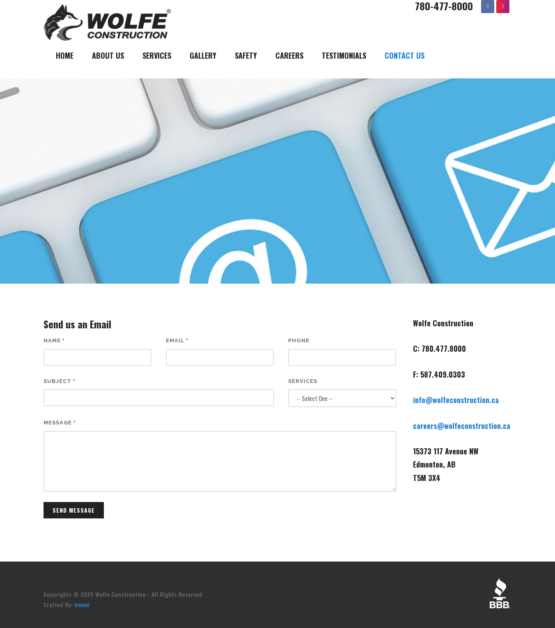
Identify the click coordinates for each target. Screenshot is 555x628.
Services (156, 55)
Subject (60, 381)
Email (177, 340)
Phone (299, 340)
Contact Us (404, 55)
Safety (246, 55)
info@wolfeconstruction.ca (456, 399)
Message (60, 422)
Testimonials (344, 55)
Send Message (74, 510)
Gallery (203, 55)
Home (64, 55)
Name (54, 340)
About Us (108, 55)
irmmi (81, 604)
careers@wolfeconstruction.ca (461, 425)
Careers (289, 55)
